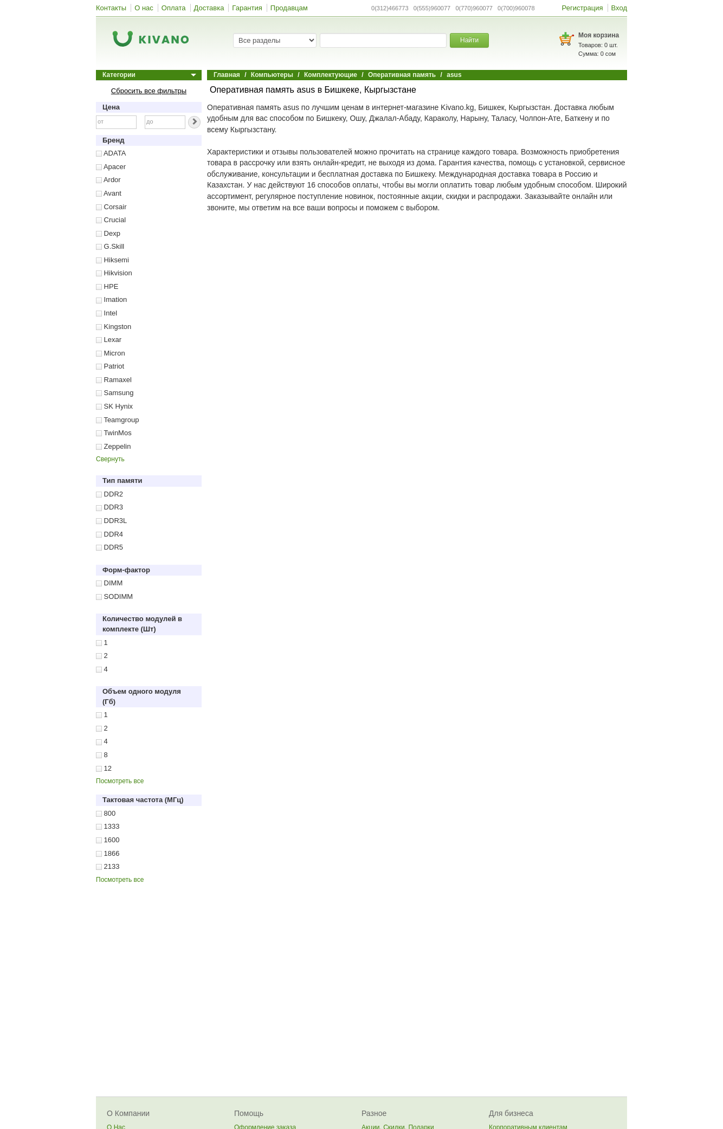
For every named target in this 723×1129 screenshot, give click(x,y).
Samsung (115, 393)
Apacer (111, 167)
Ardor (108, 180)
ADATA (111, 153)
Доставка (209, 8)
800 (105, 813)
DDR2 (109, 494)
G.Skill (110, 246)
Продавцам (289, 8)
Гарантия (247, 8)
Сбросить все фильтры (148, 91)
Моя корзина (598, 35)
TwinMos (114, 433)
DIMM (109, 583)
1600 (108, 840)
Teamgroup (117, 420)
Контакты (111, 8)
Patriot (110, 366)
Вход (619, 8)
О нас (143, 8)
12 (104, 768)
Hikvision (114, 273)
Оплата (174, 8)
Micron (110, 353)
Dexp (108, 233)
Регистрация (582, 8)
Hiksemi (112, 260)
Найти (469, 40)
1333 (108, 826)
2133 (108, 866)
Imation (111, 299)
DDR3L (111, 521)
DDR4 (109, 534)
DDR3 (109, 507)
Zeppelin (113, 446)
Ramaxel (114, 380)
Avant (108, 193)
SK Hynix (114, 406)
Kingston (113, 326)
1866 (108, 853)
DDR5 (109, 547)
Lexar (108, 340)
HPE (107, 286)
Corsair (111, 207)
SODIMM (114, 596)
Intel (106, 313)
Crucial (111, 220)
